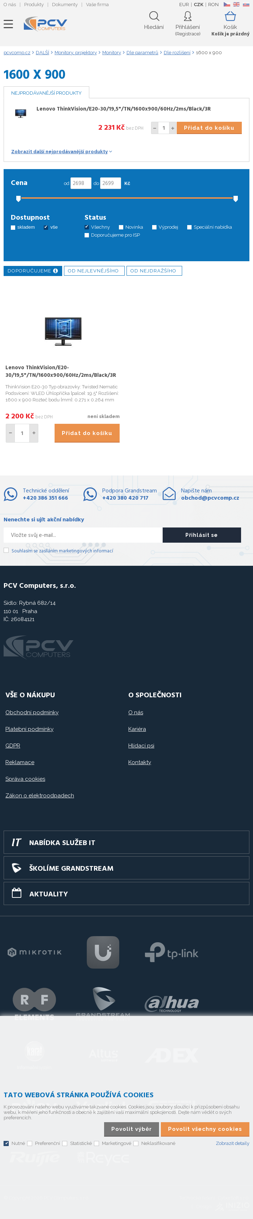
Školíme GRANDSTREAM (71, 869)
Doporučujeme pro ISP (115, 235)
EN (236, 4)
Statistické (81, 1143)
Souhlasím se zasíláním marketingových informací (62, 551)
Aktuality (48, 894)
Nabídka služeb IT (62, 843)
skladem (26, 227)
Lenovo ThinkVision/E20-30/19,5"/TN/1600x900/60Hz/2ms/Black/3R (124, 109)
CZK (198, 4)
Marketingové (116, 1143)
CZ (227, 4)
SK (246, 4)
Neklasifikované (158, 1143)
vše (53, 227)
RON (213, 4)
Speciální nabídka (213, 227)
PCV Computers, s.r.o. (45, 24)
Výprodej (168, 227)
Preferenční (47, 1143)
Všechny (100, 227)
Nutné (18, 1143)
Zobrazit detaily (232, 1143)
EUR (184, 4)
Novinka (134, 227)
